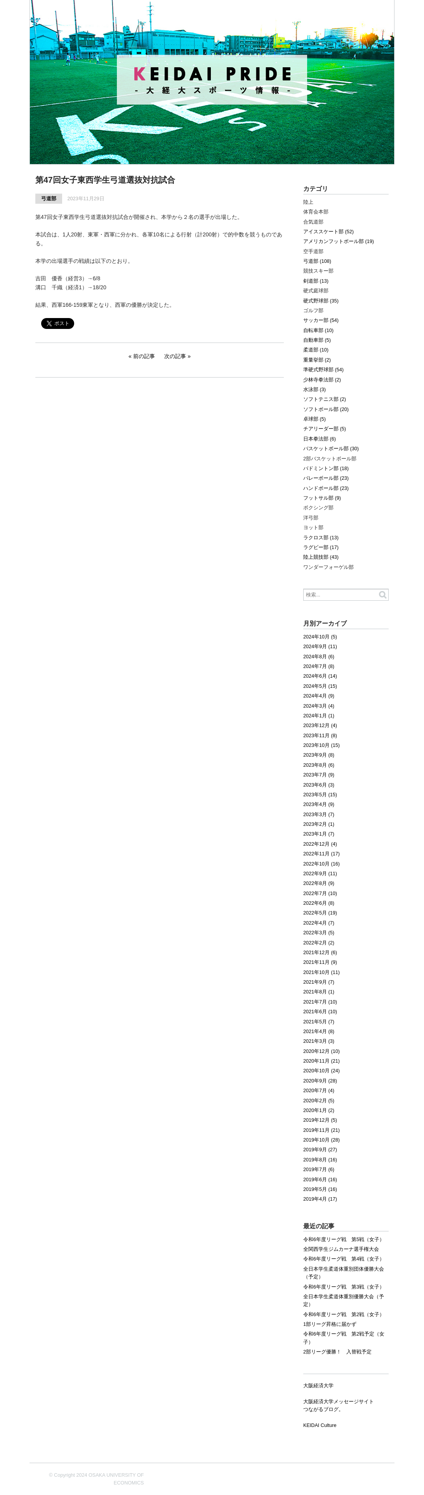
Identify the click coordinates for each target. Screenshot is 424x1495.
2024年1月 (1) (318, 716)
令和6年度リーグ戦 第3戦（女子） (343, 1287)
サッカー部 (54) (321, 320)
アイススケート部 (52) (328, 231)
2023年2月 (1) (318, 824)
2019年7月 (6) (318, 1169)
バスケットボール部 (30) (331, 448)
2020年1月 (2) (318, 1110)
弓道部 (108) (317, 261)
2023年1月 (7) (318, 834)
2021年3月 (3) (318, 1041)
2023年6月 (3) (318, 785)
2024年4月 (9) (318, 696)
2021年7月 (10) (320, 1002)
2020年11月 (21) (321, 1061)
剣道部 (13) (315, 281)
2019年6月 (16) (320, 1179)
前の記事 (144, 356)
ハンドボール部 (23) (326, 488)
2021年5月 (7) (318, 1022)
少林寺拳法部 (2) (322, 380)
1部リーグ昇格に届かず (329, 1324)
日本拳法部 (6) (319, 439)
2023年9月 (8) (318, 755)
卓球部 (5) (314, 419)
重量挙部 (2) (317, 360)
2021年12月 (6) (320, 952)
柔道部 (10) (315, 350)
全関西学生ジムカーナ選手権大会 (341, 1249)
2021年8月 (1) (318, 992)
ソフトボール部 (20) (326, 409)
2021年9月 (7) (318, 982)
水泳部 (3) (314, 389)
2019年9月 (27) (320, 1149)
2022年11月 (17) (321, 854)
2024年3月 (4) (318, 706)
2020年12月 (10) (321, 1051)
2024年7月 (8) (318, 666)
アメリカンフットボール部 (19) (338, 241)
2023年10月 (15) (321, 745)
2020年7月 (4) (318, 1090)
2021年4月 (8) (318, 1031)
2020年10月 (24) (321, 1071)
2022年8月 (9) (318, 883)
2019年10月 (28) (321, 1140)
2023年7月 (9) (318, 775)
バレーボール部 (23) (326, 478)
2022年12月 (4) (320, 844)
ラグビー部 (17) (321, 547)
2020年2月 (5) (318, 1100)
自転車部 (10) (318, 330)
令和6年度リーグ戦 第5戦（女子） (343, 1239)
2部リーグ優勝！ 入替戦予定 (337, 1352)
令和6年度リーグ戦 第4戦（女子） (343, 1259)
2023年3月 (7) (318, 814)
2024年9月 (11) (320, 646)
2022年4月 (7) (318, 923)
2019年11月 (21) (321, 1130)
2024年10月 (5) (320, 637)
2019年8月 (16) (320, 1160)
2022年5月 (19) (320, 913)
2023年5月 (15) (320, 794)
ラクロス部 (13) (321, 537)
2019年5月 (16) (320, 1189)
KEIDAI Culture (319, 1425)
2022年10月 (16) (321, 864)
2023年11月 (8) (320, 735)
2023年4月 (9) (318, 804)
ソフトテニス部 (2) (324, 399)
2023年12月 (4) (320, 725)
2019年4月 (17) (320, 1199)
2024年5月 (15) (320, 686)
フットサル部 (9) (322, 498)
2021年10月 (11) (321, 972)
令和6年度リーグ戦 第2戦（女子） (343, 1314)
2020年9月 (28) (320, 1081)
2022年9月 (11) (320, 873)
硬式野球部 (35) (321, 301)
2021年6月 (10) (320, 1011)
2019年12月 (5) (320, 1120)
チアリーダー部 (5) (324, 429)
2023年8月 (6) (318, 765)
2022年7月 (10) (320, 893)
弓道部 (48, 198)
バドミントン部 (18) (326, 468)
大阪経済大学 (318, 1385)
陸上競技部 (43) (321, 557)
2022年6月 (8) (318, 903)
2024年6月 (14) (320, 676)
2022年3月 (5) (318, 932)
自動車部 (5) (317, 340)
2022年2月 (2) (318, 943)
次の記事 (175, 356)
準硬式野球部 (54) (323, 369)
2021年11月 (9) (320, 962)
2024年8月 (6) (318, 656)
